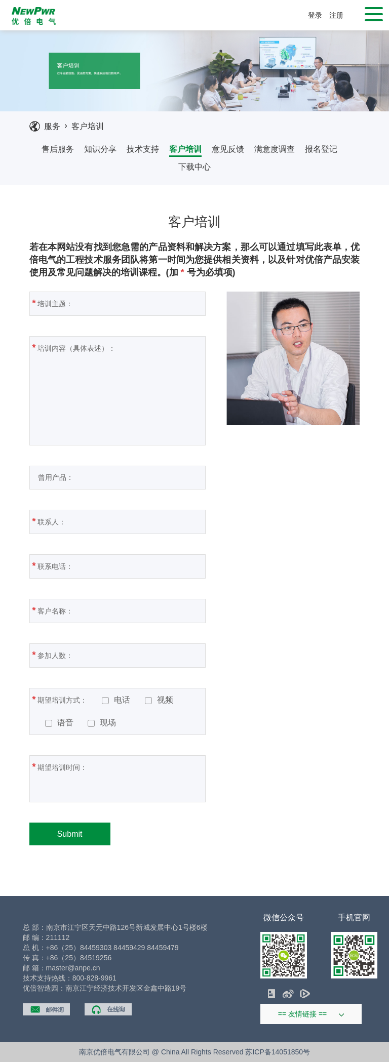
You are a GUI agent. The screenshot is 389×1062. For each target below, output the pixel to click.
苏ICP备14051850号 (277, 1052)
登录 (315, 15)
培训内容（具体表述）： (114, 389)
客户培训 (87, 126)
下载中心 (194, 166)
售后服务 (58, 149)
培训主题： (117, 303)
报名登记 (321, 149)
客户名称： (117, 610)
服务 (52, 126)
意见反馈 (228, 149)
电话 (116, 700)
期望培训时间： (97, 778)
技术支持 (143, 149)
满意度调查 (274, 149)
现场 (102, 723)
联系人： (114, 521)
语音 (59, 723)
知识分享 (100, 149)
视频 (159, 700)
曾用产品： (117, 477)
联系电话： (117, 566)
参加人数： (117, 655)
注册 (336, 15)
